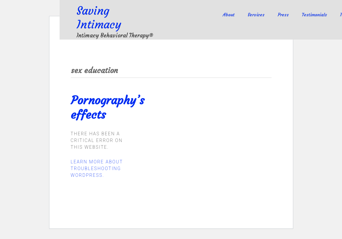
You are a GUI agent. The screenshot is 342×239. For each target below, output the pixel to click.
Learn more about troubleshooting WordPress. (97, 168)
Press (283, 15)
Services (256, 15)
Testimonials (314, 15)
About (229, 15)
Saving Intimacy (98, 18)
